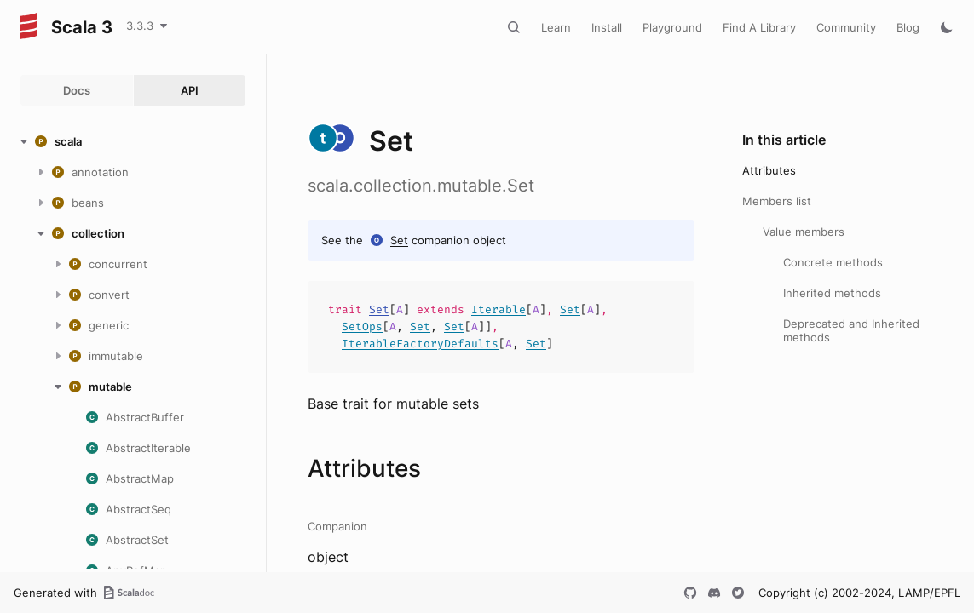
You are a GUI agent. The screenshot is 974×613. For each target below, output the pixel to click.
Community (846, 27)
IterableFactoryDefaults (420, 343)
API (190, 90)
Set (399, 240)
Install (606, 27)
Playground (672, 27)
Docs (76, 90)
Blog (907, 27)
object (328, 556)
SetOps (362, 326)
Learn (556, 27)
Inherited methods (832, 293)
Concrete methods (833, 262)
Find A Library (759, 27)
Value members (803, 231)
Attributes (769, 170)
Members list (776, 201)
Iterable (498, 309)
